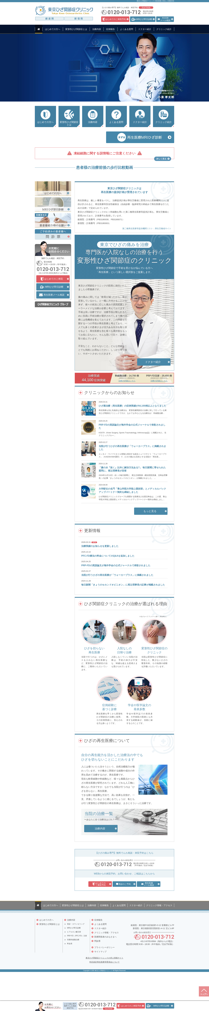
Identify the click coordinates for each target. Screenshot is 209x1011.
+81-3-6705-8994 (45, 310)
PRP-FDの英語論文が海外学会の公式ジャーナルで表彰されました (115, 602)
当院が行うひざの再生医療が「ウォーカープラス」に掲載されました (117, 612)
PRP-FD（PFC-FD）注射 (77, 971)
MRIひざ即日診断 (74, 963)
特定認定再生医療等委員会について (104, 999)
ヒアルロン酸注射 (74, 967)
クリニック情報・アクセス (106, 968)
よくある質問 (100, 960)
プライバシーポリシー (104, 983)
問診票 (97, 976)
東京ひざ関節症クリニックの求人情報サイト (104, 995)
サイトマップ (100, 987)
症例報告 (98, 955)
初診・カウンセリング (75, 960)
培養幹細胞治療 (73, 975)
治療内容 (71, 955)
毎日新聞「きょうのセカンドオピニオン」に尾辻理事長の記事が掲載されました (123, 622)
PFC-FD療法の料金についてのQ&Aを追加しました (107, 593)
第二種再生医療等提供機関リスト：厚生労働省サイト (146, 265)
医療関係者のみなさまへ (105, 972)
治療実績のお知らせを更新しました (99, 583)
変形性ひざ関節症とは (49, 960)
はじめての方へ (46, 955)
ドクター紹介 (100, 964)
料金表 (69, 979)
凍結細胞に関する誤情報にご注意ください (105, 153)
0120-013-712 (116, 901)
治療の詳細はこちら (126, 418)
